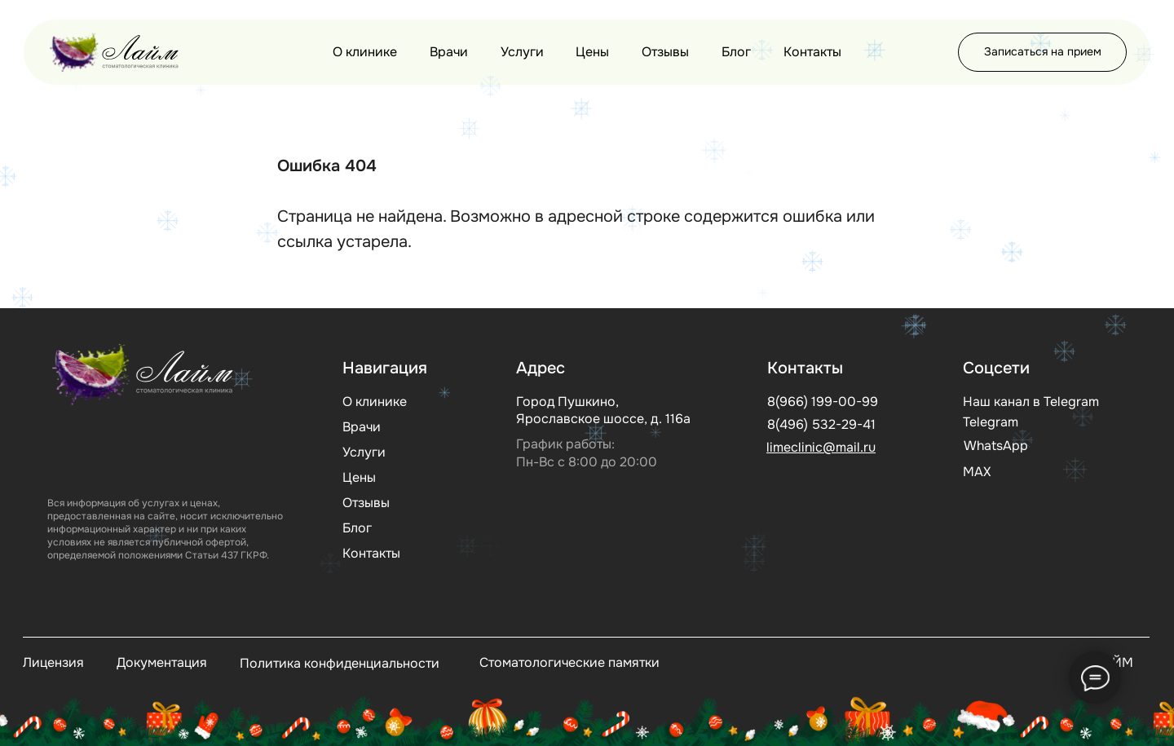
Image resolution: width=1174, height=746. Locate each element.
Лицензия (53, 662)
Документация (162, 662)
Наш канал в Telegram (1031, 401)
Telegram (990, 421)
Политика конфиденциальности (339, 663)
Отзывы (665, 51)
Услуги (522, 51)
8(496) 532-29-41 (821, 424)
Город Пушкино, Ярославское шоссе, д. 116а (603, 410)
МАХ (977, 471)
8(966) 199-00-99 (822, 401)
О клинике (365, 51)
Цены (592, 51)
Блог (736, 51)
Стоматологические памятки (569, 662)
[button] (1042, 52)
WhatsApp (996, 445)
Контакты (812, 51)
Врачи (449, 51)
